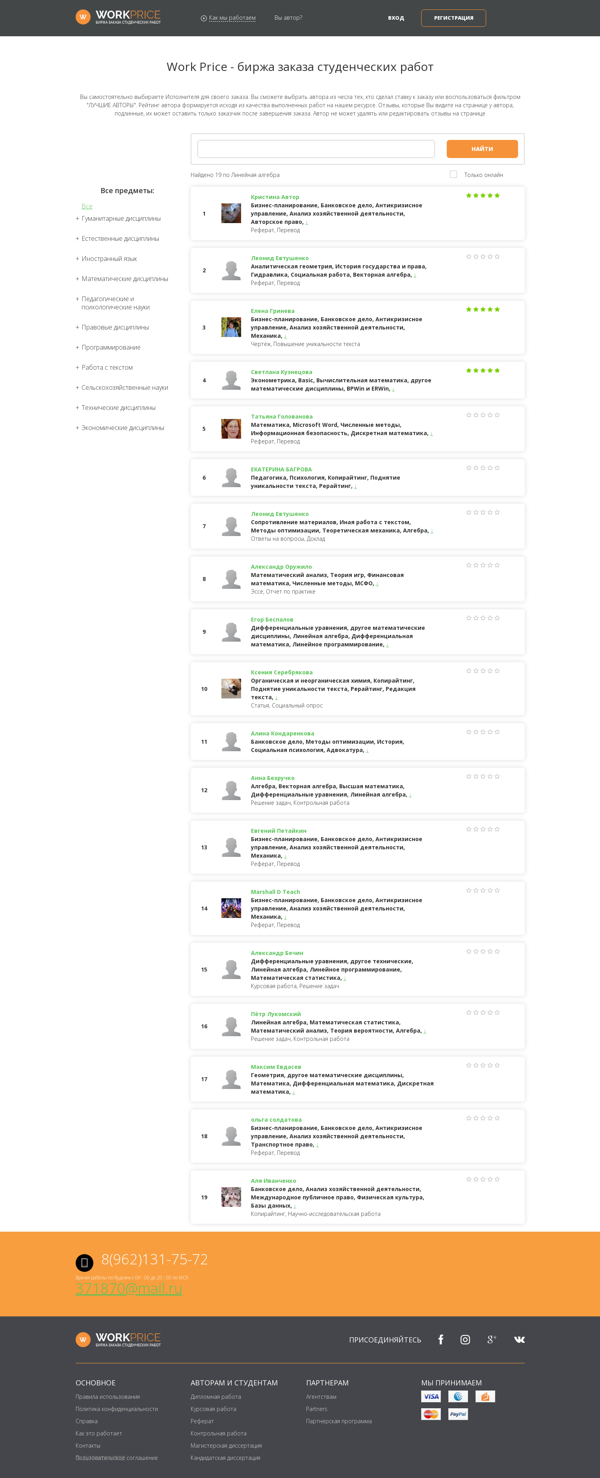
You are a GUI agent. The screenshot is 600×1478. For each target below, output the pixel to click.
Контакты (88, 1445)
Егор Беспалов (272, 619)
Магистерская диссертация (226, 1445)
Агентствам (321, 1396)
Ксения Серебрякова (282, 672)
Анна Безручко (273, 778)
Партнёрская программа (339, 1421)
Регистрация (454, 17)
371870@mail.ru (129, 1288)
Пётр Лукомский (276, 1014)
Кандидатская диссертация (225, 1457)
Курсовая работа (213, 1409)
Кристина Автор (275, 197)
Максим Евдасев (276, 1066)
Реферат (202, 1421)
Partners (316, 1409)
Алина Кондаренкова (282, 733)
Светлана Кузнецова (281, 372)
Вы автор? (288, 17)
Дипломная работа (216, 1396)
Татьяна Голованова (282, 416)
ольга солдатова (276, 1119)
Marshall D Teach (275, 891)
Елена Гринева (273, 311)
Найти (482, 149)
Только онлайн (483, 175)
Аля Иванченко (273, 1180)
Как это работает (99, 1433)
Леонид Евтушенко (280, 258)
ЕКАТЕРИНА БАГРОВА (281, 469)
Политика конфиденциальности (117, 1409)
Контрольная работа (219, 1433)
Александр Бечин (277, 953)
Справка (87, 1421)
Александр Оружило (281, 566)
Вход (396, 17)
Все (87, 206)
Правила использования (108, 1396)
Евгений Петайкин (279, 830)
